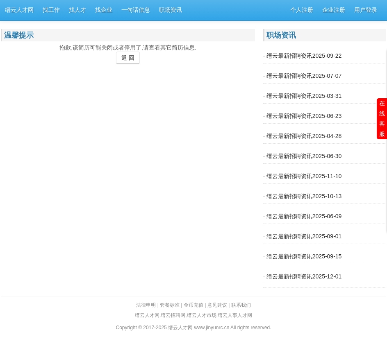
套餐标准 (170, 305)
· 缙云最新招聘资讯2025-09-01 (302, 236)
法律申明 (146, 305)
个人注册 (301, 10)
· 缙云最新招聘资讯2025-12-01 (302, 276)
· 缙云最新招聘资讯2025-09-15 (302, 256)
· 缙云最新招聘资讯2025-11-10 (302, 176)
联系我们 (241, 305)
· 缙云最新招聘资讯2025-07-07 (302, 75)
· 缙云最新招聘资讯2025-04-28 (302, 136)
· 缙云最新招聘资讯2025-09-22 (302, 55)
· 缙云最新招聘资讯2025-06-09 (302, 216)
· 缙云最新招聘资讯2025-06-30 (302, 156)
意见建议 (217, 305)
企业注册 (333, 10)
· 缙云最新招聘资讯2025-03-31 (302, 96)
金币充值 (193, 305)
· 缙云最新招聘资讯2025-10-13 (302, 196)
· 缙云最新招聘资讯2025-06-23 (302, 116)
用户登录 (365, 10)
